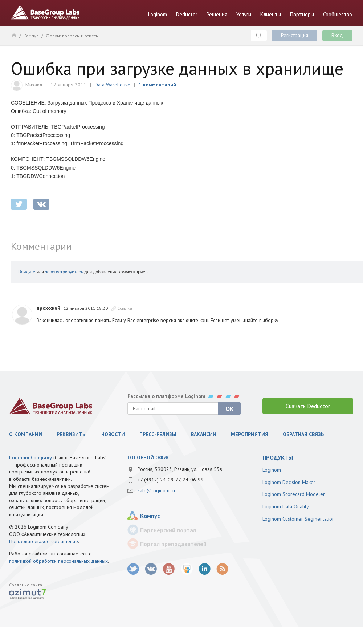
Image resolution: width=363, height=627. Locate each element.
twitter (19, 204)
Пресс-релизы (157, 434)
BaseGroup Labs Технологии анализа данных (45, 13)
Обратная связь (303, 434)
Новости (113, 434)
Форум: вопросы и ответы (72, 35)
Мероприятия (249, 434)
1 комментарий (157, 84)
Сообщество (337, 14)
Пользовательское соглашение (43, 541)
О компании (25, 434)
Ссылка (124, 308)
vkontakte (41, 204)
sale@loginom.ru (156, 490)
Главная (13, 35)
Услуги (243, 14)
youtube (169, 569)
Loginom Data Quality (285, 506)
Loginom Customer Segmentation (298, 519)
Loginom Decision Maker (288, 482)
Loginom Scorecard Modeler (293, 494)
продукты (277, 457)
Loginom (157, 14)
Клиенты (270, 14)
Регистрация (294, 35)
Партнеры (302, 14)
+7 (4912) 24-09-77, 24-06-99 (171, 479)
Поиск (259, 35)
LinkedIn (205, 569)
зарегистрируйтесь (64, 271)
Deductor (186, 14)
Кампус (31, 35)
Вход (337, 35)
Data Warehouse (112, 84)
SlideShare (187, 569)
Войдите (26, 271)
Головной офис (148, 457)
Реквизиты (72, 434)
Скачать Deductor (308, 406)
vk (151, 569)
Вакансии (203, 434)
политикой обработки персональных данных (58, 561)
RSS (222, 569)
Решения (217, 14)
